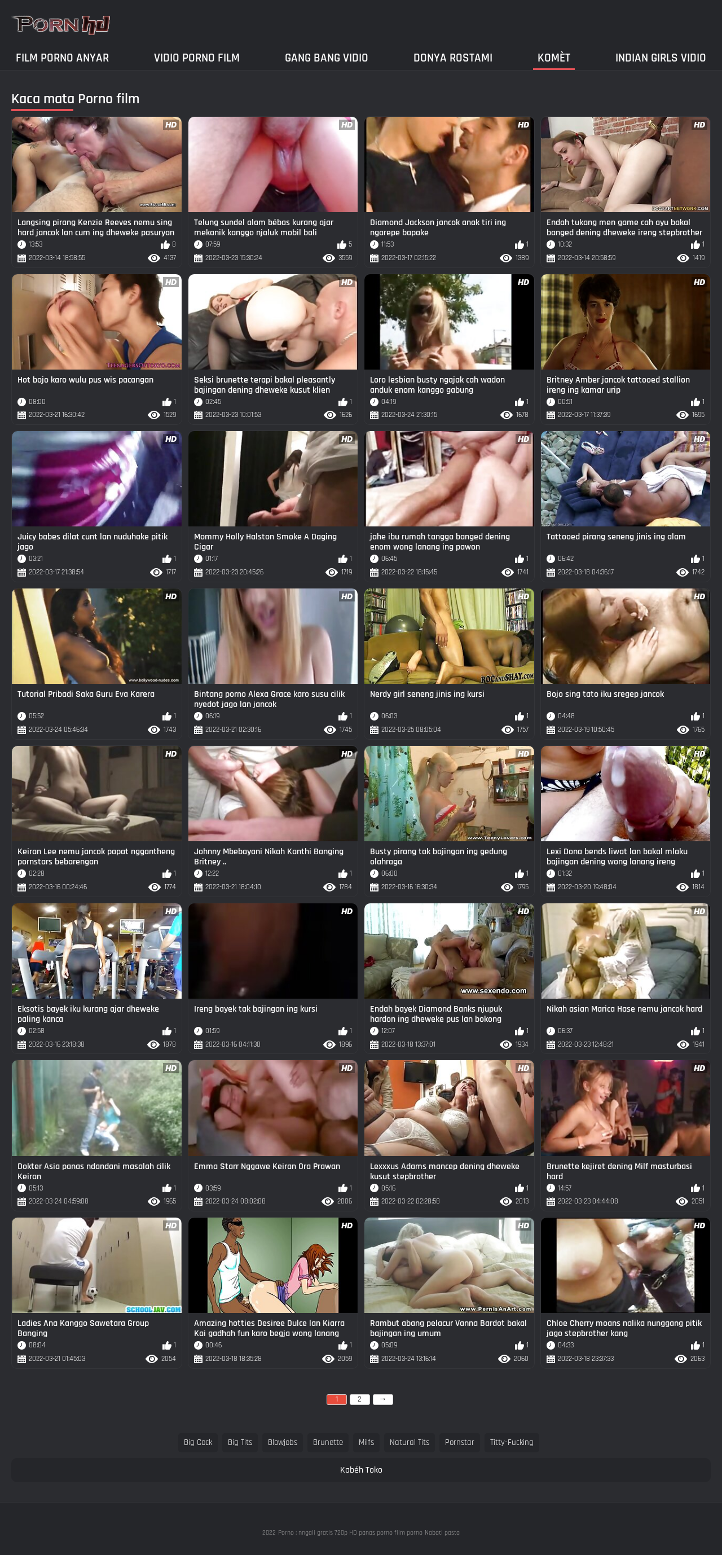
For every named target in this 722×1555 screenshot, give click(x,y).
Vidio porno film (197, 57)
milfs (366, 1442)
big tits (240, 1442)
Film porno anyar (62, 57)
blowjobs (282, 1442)
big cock (198, 1442)
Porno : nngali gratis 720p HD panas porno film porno (350, 1532)
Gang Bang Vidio (326, 57)
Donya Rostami (452, 57)
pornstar (459, 1442)
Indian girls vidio (660, 57)
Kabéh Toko (361, 1470)
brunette (328, 1442)
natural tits (409, 1442)
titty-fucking (512, 1442)
